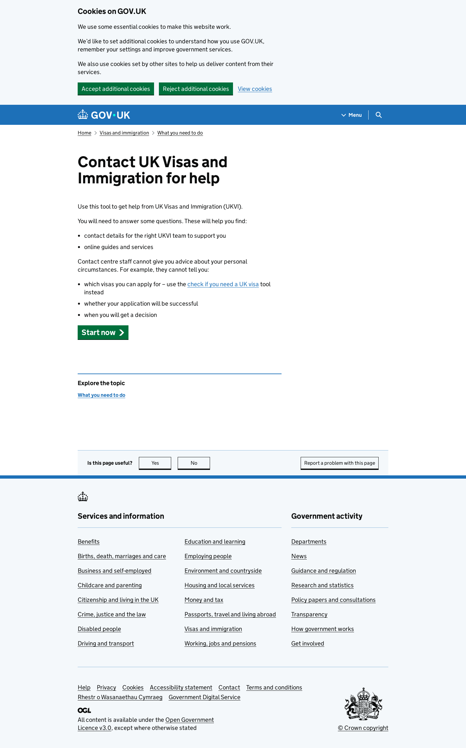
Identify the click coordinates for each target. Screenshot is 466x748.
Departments (309, 541)
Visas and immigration (124, 133)
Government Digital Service (204, 697)
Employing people (208, 556)
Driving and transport (106, 643)
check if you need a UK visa (223, 284)
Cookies (133, 687)
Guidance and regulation (323, 570)
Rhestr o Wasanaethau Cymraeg (120, 697)
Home (84, 133)
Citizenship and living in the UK (118, 599)
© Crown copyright (363, 728)
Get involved (307, 643)
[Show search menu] (378, 115)
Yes (161, 463)
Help (84, 687)
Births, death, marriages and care (122, 556)
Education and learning (214, 541)
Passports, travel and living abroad (230, 614)
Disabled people (99, 629)
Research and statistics (322, 585)
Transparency (309, 614)
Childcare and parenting (110, 585)
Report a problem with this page (339, 463)
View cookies (255, 89)
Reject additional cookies (196, 88)
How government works (322, 629)
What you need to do (180, 133)
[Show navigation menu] (352, 115)
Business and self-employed (114, 570)
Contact (229, 687)
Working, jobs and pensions (220, 643)
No (200, 463)
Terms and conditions (274, 687)
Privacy (106, 687)
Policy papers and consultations (333, 599)
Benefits (89, 541)
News (299, 556)
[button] (103, 332)
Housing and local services (219, 585)
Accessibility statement (181, 687)
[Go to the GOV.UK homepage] (104, 115)
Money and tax (203, 599)
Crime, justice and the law (112, 614)
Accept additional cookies (116, 88)
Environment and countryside (223, 570)
